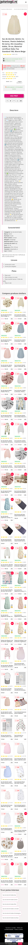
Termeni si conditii (11, 928)
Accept (20, 943)
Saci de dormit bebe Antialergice (12, 913)
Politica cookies (18, 929)
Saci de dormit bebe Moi (9, 904)
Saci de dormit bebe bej (9, 895)
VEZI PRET (14, 96)
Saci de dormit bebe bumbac (11, 918)
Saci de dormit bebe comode (11, 909)
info (12, 318)
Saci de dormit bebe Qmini (20, 9)
